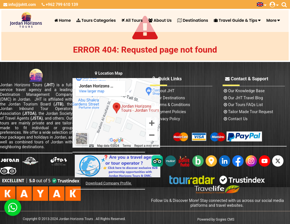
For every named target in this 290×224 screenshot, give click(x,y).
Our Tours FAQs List (243, 104)
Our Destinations (168, 98)
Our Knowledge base (244, 91)
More (271, 20)
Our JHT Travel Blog (243, 98)
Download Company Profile (109, 183)
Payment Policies (168, 111)
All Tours (132, 20)
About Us (160, 20)
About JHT (162, 91)
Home (62, 20)
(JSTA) (36, 118)
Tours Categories (96, 20)
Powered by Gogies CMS (215, 219)
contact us (236, 119)
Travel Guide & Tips (235, 20)
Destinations (192, 20)
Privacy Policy (165, 119)
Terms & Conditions (170, 104)
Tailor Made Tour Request (248, 111)
